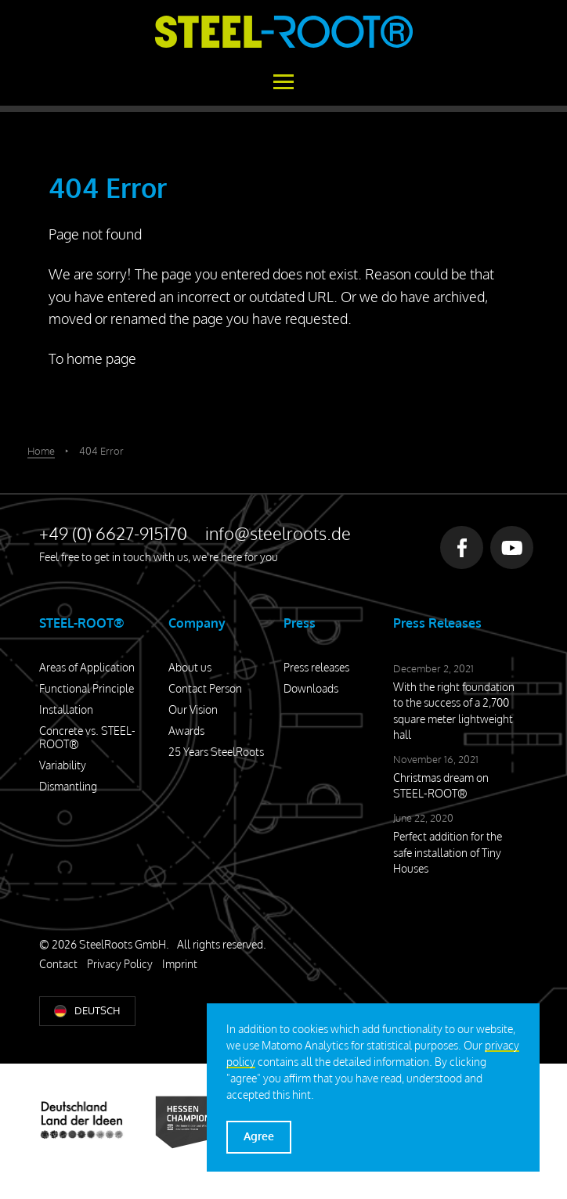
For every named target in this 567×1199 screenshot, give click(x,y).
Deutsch (97, 1010)
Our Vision (193, 709)
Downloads (311, 688)
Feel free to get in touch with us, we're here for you (158, 556)
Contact (58, 963)
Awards (186, 730)
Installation (66, 709)
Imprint (179, 963)
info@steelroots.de (278, 533)
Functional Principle (86, 688)
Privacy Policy (120, 963)
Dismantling (68, 786)
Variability (62, 765)
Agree (259, 1136)
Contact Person (205, 688)
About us (189, 667)
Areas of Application (87, 667)
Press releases (316, 667)
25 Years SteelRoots (216, 751)
